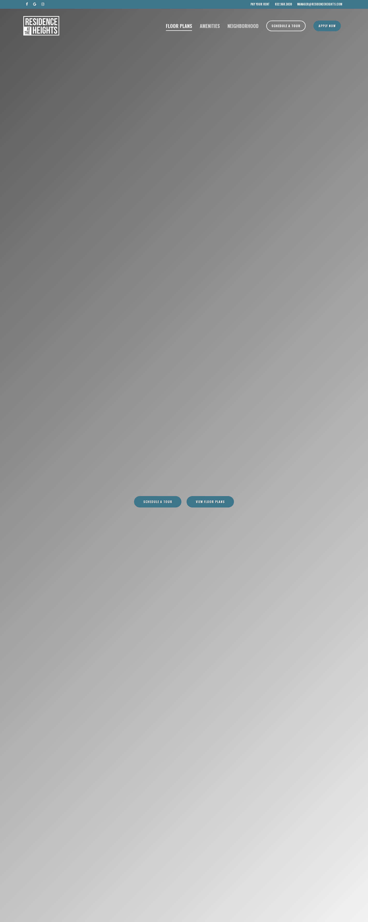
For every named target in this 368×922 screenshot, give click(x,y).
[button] (157, 501)
